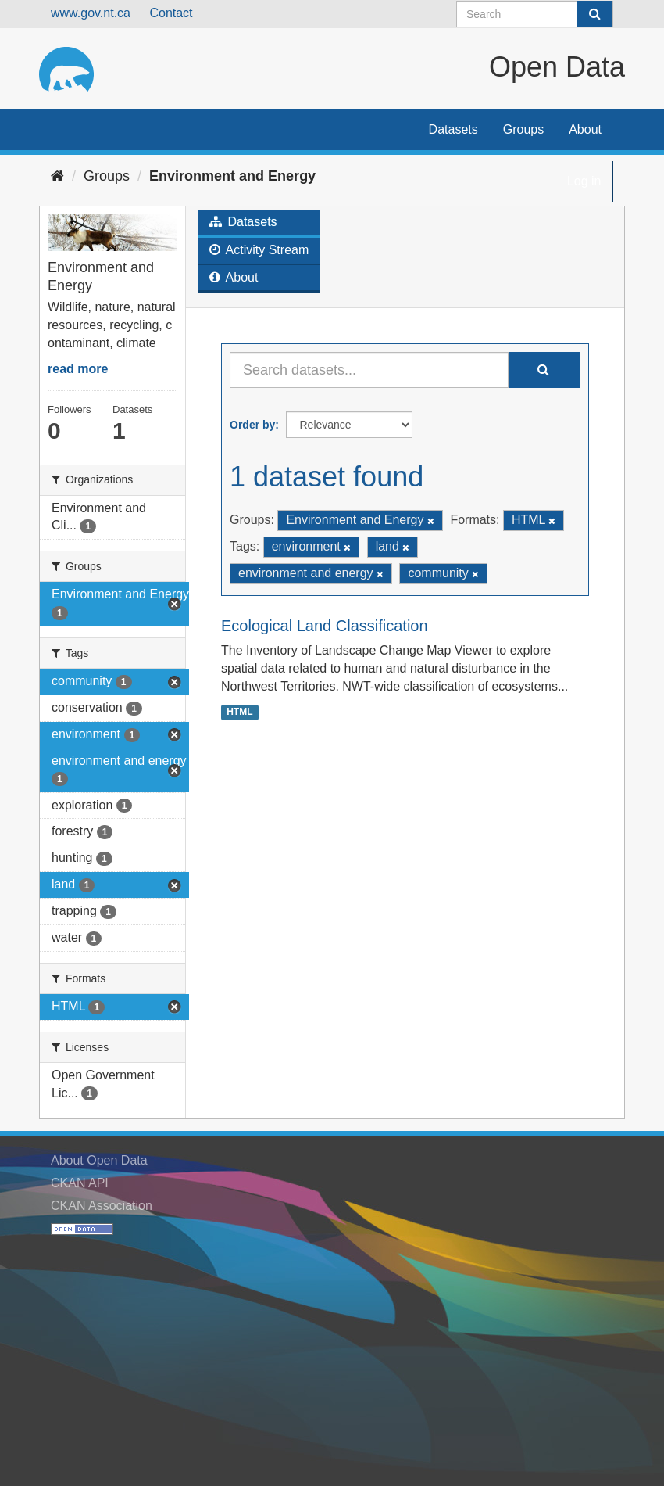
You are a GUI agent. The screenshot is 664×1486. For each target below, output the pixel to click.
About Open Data (99, 1160)
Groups (523, 129)
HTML (239, 711)
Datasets (453, 129)
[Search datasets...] (369, 370)
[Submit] (594, 14)
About (585, 129)
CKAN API (80, 1183)
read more (78, 368)
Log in (584, 181)
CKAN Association (101, 1205)
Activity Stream (259, 250)
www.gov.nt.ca (90, 13)
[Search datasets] (534, 14)
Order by (252, 424)
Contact (170, 13)
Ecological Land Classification (324, 625)
